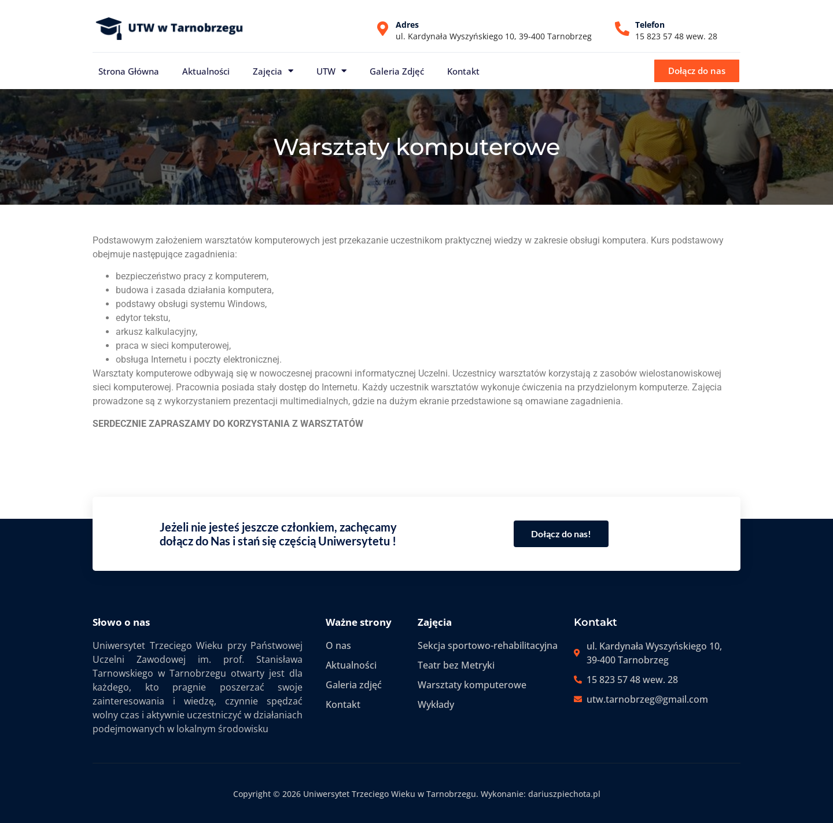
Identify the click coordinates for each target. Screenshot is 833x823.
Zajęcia (273, 71)
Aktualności (206, 71)
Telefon (650, 24)
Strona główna (128, 71)
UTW (331, 71)
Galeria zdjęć (397, 71)
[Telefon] (622, 28)
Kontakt (463, 71)
